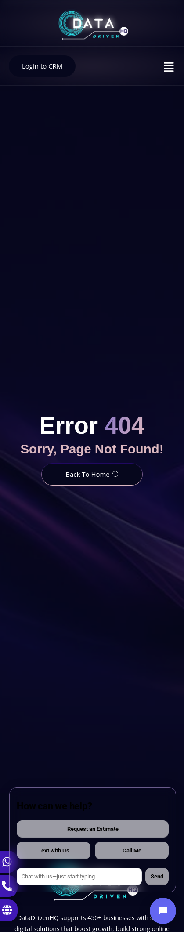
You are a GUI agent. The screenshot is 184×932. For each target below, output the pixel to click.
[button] (169, 67)
